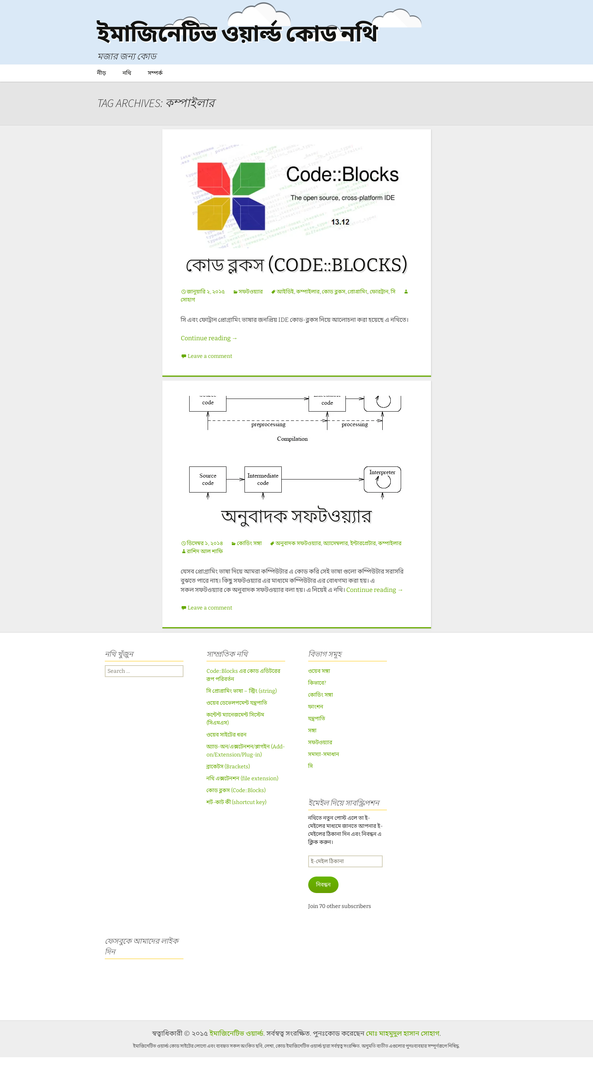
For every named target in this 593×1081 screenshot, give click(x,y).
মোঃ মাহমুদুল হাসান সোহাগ (402, 1057)
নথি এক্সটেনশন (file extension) (242, 802)
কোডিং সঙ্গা (249, 567)
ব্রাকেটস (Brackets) (228, 790)
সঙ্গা (312, 754)
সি (393, 315)
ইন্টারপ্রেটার (363, 567)
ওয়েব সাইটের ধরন (226, 758)
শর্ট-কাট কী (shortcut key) (236, 826)
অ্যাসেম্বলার (335, 567)
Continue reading (209, 362)
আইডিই (285, 315)
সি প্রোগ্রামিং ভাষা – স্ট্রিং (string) (241, 715)
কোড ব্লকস (333, 315)
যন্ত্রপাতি (316, 742)
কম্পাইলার (308, 315)
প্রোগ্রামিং (357, 315)
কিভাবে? (317, 707)
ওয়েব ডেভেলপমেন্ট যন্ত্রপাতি (237, 726)
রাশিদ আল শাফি (205, 575)
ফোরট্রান (379, 315)
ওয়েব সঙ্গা (319, 695)
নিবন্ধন (323, 908)
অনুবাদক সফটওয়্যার (296, 540)
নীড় (101, 96)
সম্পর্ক (155, 96)
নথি (126, 96)
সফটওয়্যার (251, 315)
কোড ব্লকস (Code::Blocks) (296, 289)
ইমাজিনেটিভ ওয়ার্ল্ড (236, 1057)
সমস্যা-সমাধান (323, 778)
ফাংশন (315, 730)
